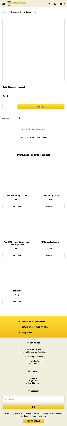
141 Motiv (17, 291)
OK (33, 407)
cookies (57, 413)
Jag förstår (33, 421)
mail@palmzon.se (35, 356)
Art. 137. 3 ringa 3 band (17, 195)
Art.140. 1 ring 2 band (49, 195)
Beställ (41, 106)
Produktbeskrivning (33, 129)
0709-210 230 (35, 349)
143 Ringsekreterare (50, 242)
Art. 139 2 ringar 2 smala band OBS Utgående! (17, 243)
